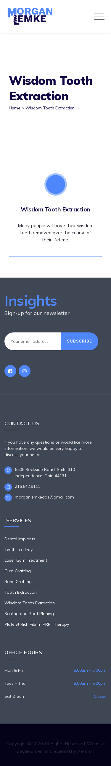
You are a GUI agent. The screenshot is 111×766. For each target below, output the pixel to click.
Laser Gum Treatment (25, 560)
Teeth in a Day (18, 549)
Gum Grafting (17, 571)
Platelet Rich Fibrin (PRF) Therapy (36, 624)
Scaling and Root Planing (29, 613)
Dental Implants (19, 539)
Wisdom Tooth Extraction (55, 209)
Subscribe (79, 341)
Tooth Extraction (20, 592)
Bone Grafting (18, 581)
